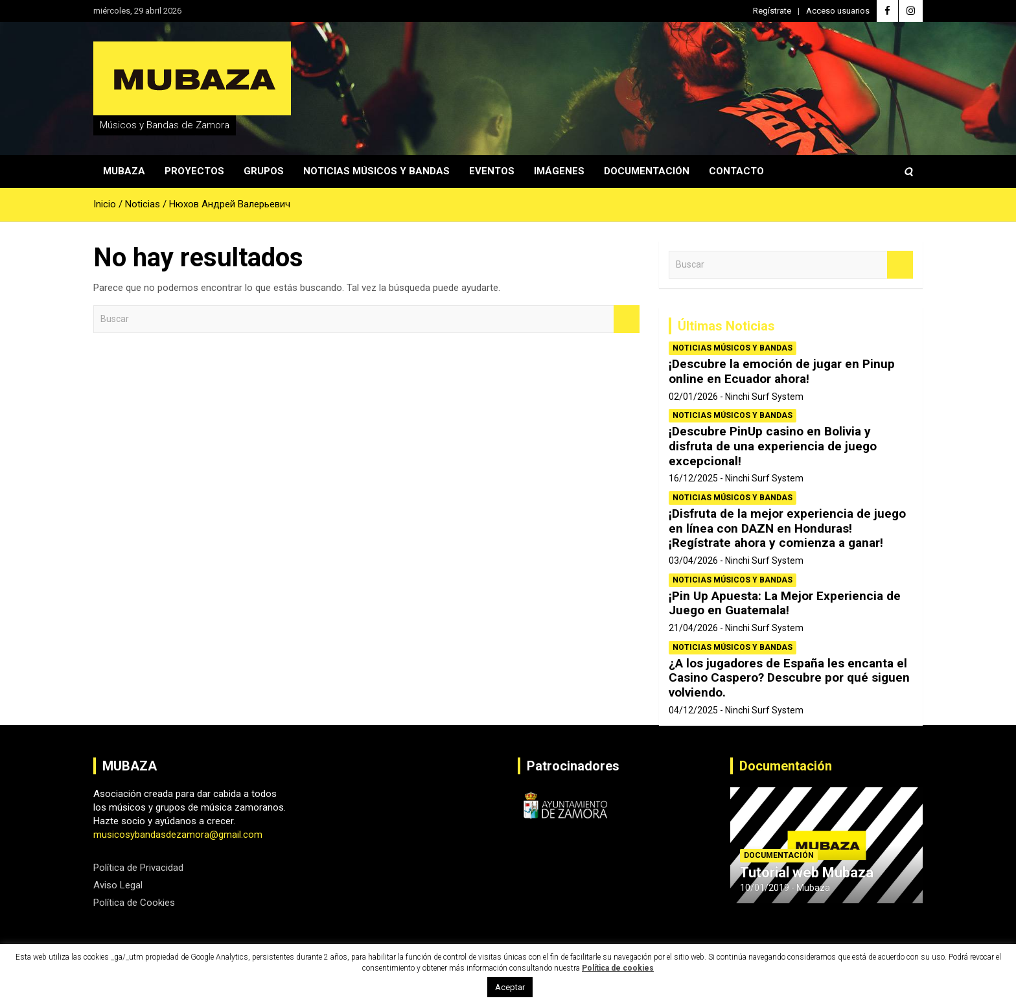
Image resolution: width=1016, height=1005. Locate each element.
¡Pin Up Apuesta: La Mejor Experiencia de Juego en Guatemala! (785, 603)
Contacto (736, 171)
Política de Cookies (134, 902)
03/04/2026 (693, 560)
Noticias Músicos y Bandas (376, 171)
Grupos (264, 171)
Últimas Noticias (726, 326)
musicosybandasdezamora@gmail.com (177, 834)
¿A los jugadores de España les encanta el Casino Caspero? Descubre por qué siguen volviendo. (789, 678)
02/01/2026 (693, 396)
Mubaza (124, 171)
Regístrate (772, 11)
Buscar (627, 319)
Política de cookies (618, 968)
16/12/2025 (693, 478)
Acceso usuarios (838, 11)
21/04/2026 (693, 628)
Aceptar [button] (510, 987)
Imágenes (559, 171)
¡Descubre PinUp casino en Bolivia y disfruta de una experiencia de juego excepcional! (773, 446)
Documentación (646, 171)
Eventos (491, 171)
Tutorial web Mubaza (806, 872)
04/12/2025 (693, 710)
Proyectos (194, 171)
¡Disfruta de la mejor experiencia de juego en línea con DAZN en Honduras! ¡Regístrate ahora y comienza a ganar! (787, 528)
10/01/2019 (764, 888)
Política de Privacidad (138, 867)
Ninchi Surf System (764, 396)
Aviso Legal (118, 885)
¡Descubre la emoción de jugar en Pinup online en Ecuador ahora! (782, 371)
